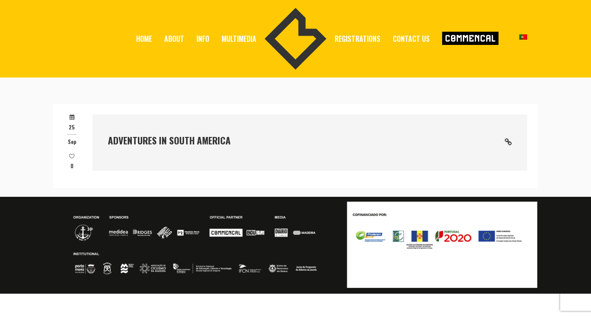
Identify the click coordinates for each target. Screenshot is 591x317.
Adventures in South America (169, 140)
